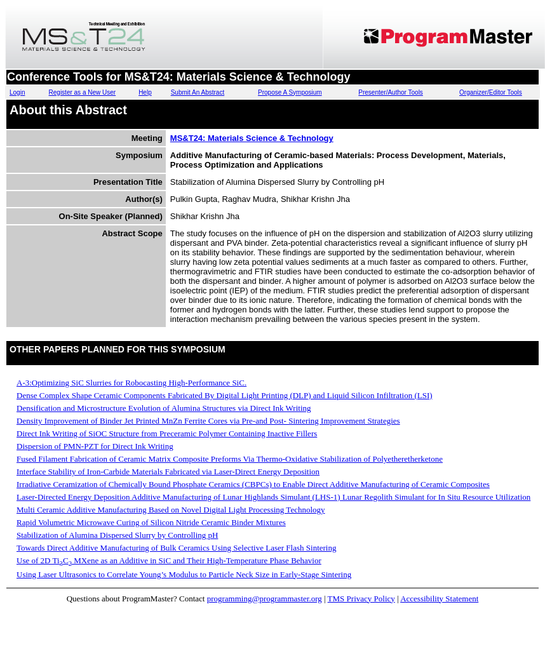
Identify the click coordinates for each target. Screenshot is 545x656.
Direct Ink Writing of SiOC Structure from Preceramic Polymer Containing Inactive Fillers (167, 433)
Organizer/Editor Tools (490, 92)
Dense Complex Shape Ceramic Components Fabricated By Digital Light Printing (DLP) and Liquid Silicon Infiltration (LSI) (225, 395)
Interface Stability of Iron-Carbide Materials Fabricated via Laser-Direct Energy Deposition (168, 471)
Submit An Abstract (198, 92)
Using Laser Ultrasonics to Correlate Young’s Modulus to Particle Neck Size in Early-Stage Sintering (184, 574)
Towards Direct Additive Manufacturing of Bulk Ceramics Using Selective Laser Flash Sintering (176, 547)
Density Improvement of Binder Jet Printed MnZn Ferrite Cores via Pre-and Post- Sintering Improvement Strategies (208, 420)
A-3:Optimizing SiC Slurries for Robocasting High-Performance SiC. (131, 382)
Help (145, 92)
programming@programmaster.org (264, 598)
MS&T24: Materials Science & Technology (251, 138)
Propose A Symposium (290, 92)
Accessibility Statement (439, 598)
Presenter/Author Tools (390, 92)
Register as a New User (82, 92)
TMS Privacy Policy (361, 598)
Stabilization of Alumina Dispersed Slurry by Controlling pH (117, 535)
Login (17, 92)
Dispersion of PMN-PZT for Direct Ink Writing (95, 446)
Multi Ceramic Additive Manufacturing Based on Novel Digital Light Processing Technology (171, 509)
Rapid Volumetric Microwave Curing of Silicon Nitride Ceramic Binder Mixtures (151, 522)
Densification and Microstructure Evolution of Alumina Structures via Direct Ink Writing (164, 408)
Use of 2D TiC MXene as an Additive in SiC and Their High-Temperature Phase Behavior (169, 560)
